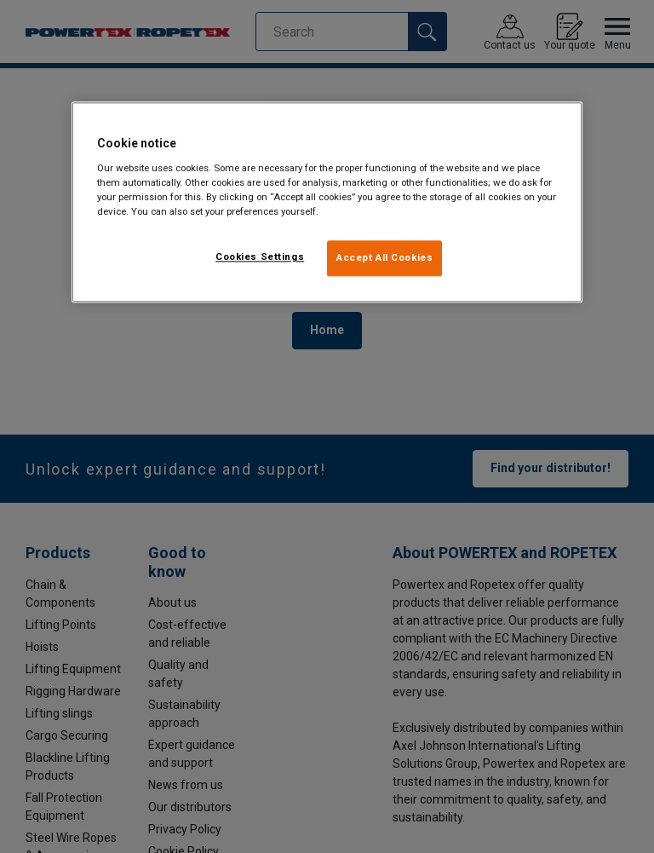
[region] (327, 202)
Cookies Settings (259, 256)
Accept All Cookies (384, 257)
